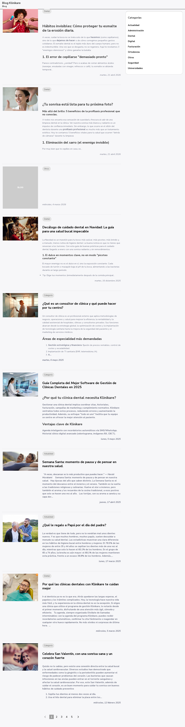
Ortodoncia (134, 52)
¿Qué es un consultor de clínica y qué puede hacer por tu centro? (79, 307)
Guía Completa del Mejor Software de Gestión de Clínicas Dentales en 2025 (79, 387)
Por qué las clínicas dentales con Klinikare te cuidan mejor (80, 589)
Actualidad (134, 25)
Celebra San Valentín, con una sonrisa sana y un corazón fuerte (77, 660)
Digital (131, 41)
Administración (136, 30)
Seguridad (133, 63)
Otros (131, 57)
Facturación (134, 46)
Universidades (135, 68)
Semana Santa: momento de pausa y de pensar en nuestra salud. (79, 466)
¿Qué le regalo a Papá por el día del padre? (74, 528)
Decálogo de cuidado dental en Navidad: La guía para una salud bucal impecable (78, 230)
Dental (131, 36)
